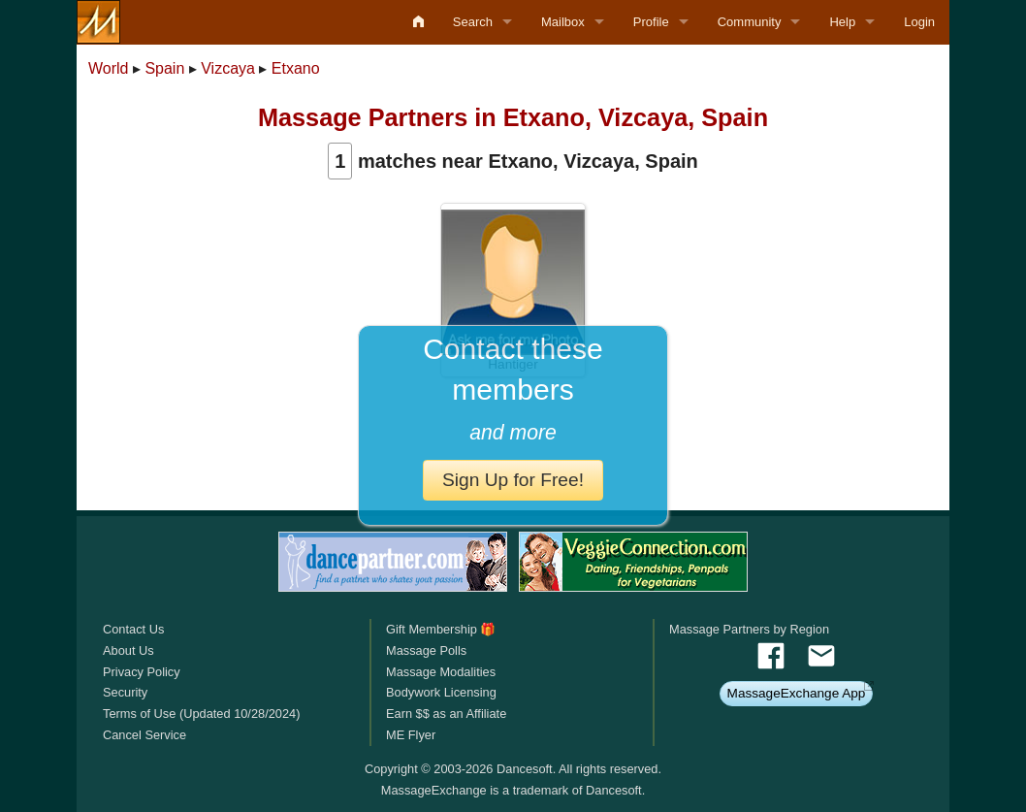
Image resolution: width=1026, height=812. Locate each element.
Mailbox (563, 22)
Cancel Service (144, 735)
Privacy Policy (141, 672)
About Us (128, 650)
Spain (164, 68)
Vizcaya (228, 68)
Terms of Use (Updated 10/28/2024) (201, 713)
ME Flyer (410, 735)
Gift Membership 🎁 (441, 629)
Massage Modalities (441, 672)
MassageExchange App (796, 693)
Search (473, 22)
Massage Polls (426, 650)
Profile (651, 22)
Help (842, 22)
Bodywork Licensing (441, 692)
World (108, 68)
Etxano (296, 68)
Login (919, 22)
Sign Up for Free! (513, 480)
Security (125, 692)
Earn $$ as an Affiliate (446, 713)
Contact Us (133, 629)
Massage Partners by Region (749, 629)
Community (750, 22)
